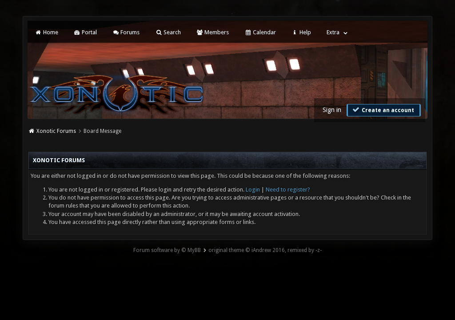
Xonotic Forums (56, 131)
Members (212, 32)
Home (46, 32)
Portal (85, 32)
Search (167, 32)
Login (253, 189)
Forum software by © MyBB (167, 250)
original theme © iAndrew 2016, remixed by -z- (265, 250)
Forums (126, 32)
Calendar (259, 32)
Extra (333, 32)
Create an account (382, 109)
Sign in (332, 109)
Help (301, 32)
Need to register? (288, 189)
